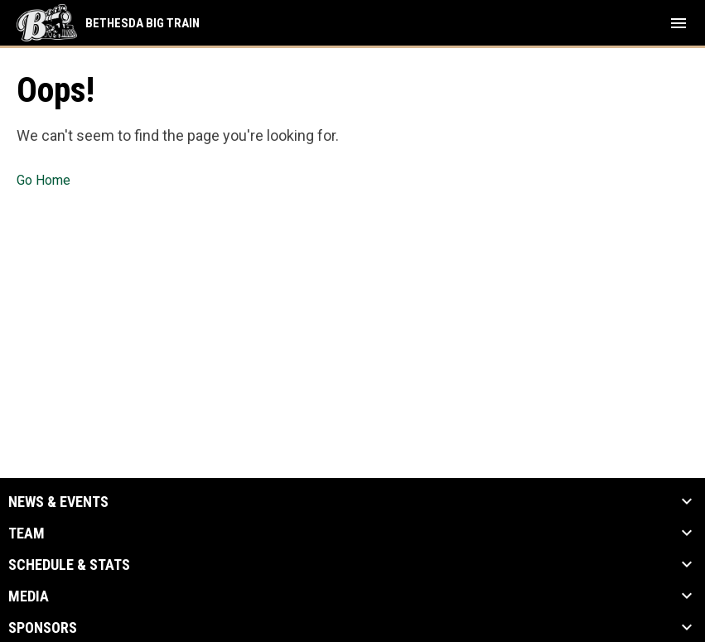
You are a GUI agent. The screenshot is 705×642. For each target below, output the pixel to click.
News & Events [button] (58, 502)
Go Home (43, 180)
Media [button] (28, 596)
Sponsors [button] (42, 627)
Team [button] (26, 533)
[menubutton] (678, 23)
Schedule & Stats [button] (69, 565)
